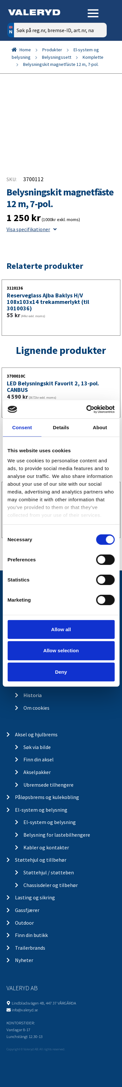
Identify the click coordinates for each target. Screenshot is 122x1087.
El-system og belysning (41, 809)
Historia (32, 695)
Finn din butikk (31, 935)
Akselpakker (37, 772)
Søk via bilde (37, 747)
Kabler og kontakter (46, 847)
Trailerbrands (30, 947)
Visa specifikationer (32, 229)
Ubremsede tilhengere (48, 784)
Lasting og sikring (35, 897)
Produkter (52, 50)
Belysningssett (56, 57)
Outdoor (24, 922)
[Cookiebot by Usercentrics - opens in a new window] (87, 409)
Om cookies (36, 708)
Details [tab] (61, 427)
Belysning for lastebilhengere (56, 834)
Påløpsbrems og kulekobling (47, 797)
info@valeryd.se (25, 1009)
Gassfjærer (27, 910)
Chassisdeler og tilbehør (50, 885)
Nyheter (24, 960)
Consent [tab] (22, 427)
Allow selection (61, 650)
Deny (61, 672)
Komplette (93, 57)
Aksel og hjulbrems (36, 734)
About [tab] (100, 427)
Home (25, 50)
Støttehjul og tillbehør (40, 859)
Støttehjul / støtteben (48, 872)
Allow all (61, 629)
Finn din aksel (38, 759)
